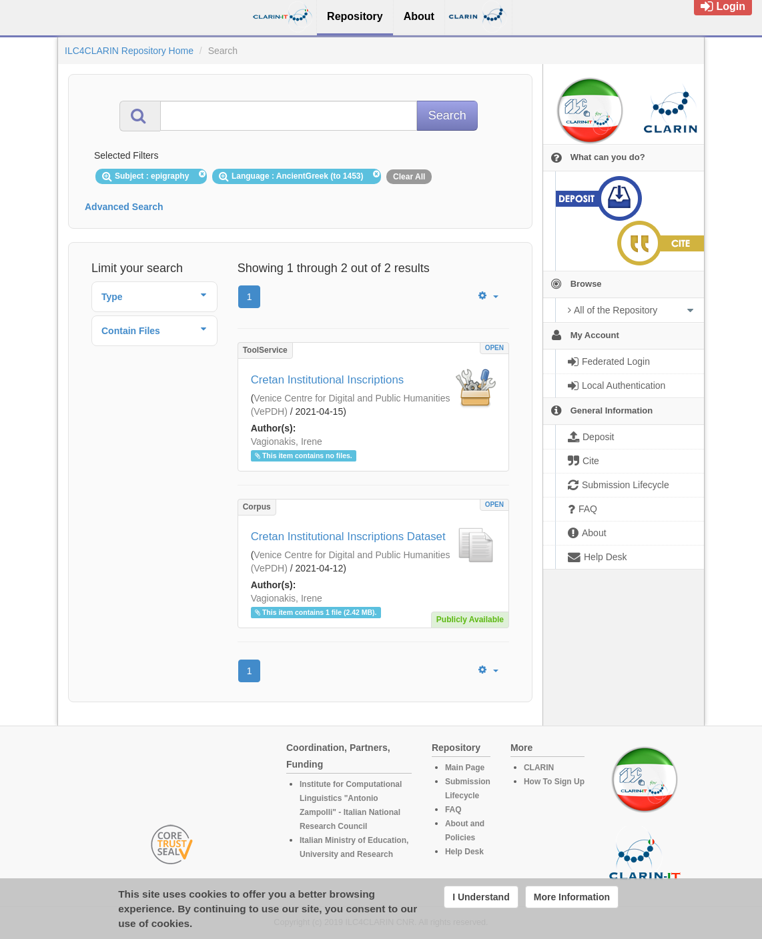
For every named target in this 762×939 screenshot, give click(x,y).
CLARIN (539, 767)
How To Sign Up (554, 781)
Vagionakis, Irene (286, 441)
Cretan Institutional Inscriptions (327, 379)
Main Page (464, 767)
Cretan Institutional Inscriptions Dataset (348, 536)
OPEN (494, 347)
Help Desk (464, 851)
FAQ (453, 809)
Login (723, 6)
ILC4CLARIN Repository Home (129, 50)
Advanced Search (124, 206)
